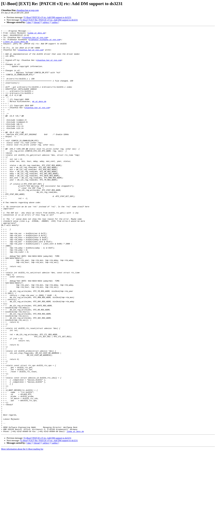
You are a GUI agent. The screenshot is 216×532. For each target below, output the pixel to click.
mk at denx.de (39, 116)
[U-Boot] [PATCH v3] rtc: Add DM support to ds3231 (47, 17)
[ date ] (29, 22)
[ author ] (55, 22)
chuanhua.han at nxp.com (27, 10)
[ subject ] (45, 22)
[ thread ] (37, 22)
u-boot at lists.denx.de (15, 44)
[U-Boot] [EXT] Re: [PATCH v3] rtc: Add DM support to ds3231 (49, 20)
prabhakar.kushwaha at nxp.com (44, 41)
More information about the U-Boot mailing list (22, 529)
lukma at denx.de (36, 34)
